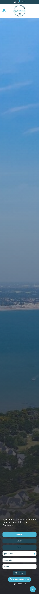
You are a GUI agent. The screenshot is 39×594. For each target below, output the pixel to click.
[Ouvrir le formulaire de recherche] (19, 574)
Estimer (19, 549)
